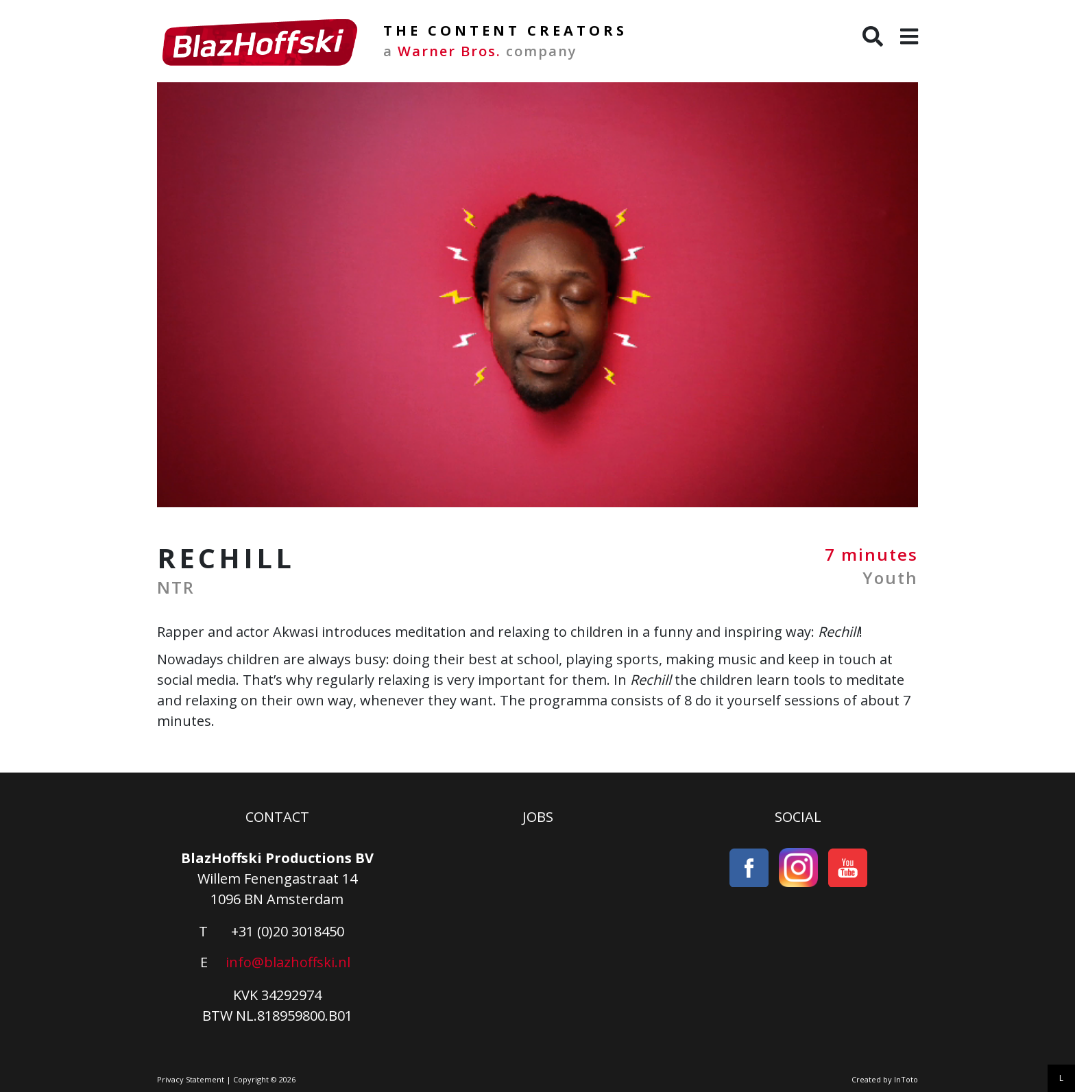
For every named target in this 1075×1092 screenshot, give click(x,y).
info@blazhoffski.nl (288, 962)
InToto (906, 1079)
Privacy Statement (190, 1079)
